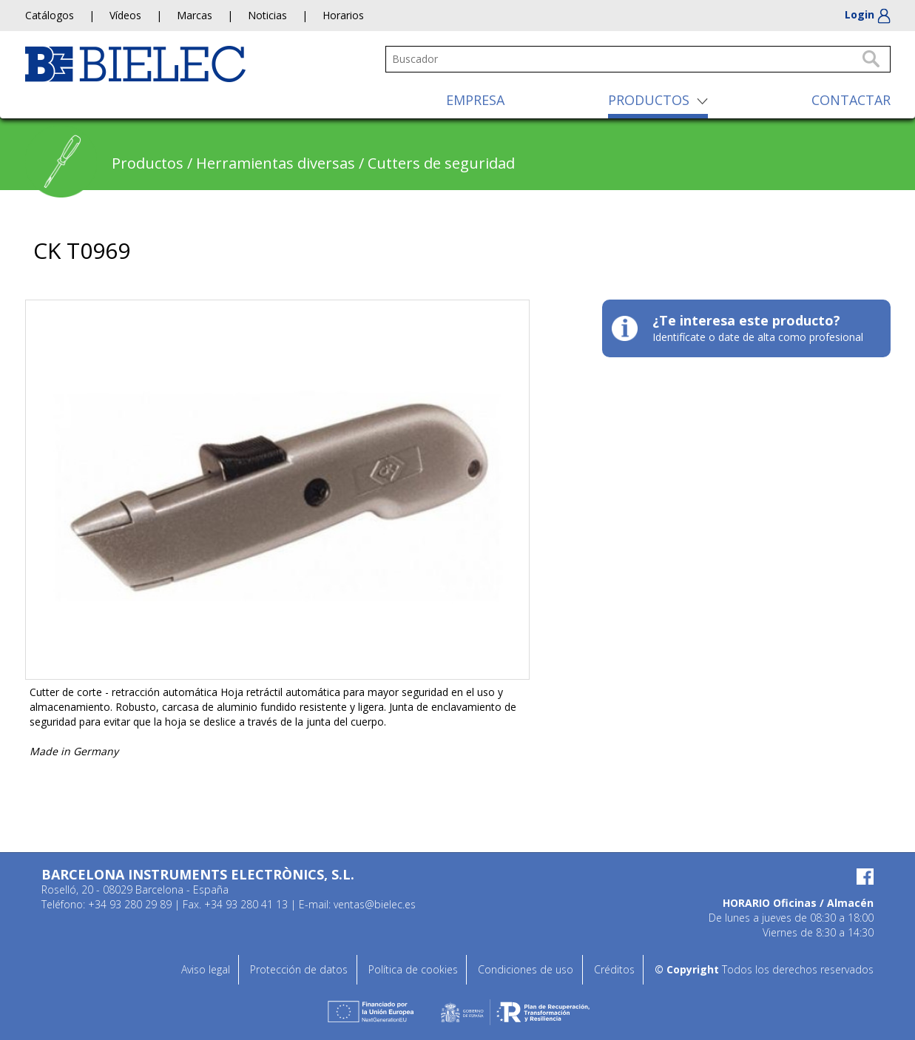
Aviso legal (205, 969)
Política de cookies (413, 969)
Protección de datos (299, 969)
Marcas (194, 15)
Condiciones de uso (525, 969)
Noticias (267, 15)
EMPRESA (475, 100)
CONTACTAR (851, 100)
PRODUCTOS (648, 100)
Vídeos (125, 15)
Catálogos (49, 15)
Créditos (614, 969)
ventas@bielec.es (375, 904)
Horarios (343, 15)
